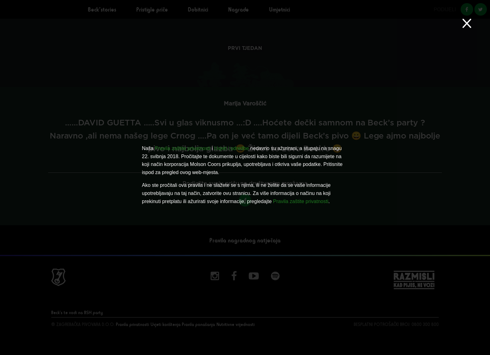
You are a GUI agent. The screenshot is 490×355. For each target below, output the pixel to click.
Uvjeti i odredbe (231, 148)
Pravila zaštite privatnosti (182, 148)
